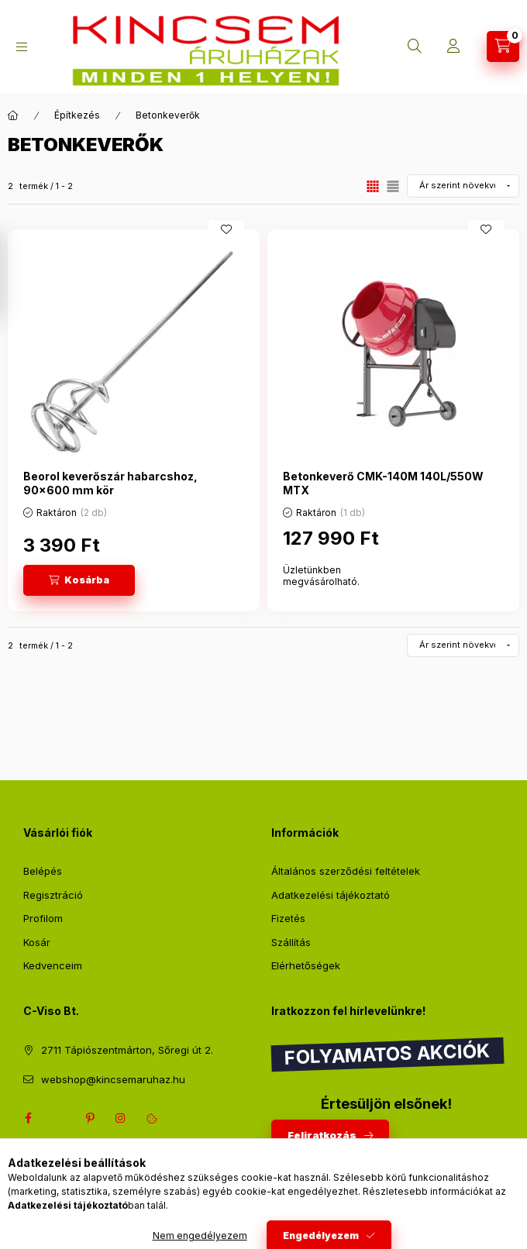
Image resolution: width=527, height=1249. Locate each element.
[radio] (393, 186)
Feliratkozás (322, 1135)
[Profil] (453, 46)
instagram (120, 1118)
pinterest (89, 1118)
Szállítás (291, 942)
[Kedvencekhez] (226, 229)
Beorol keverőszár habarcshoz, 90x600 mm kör (110, 483)
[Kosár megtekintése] (503, 46)
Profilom (43, 918)
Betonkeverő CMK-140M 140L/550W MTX (383, 483)
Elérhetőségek (305, 965)
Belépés (42, 871)
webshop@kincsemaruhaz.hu (113, 1079)
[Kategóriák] (22, 47)
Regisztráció (53, 895)
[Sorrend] (463, 186)
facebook (27, 1118)
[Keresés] (414, 46)
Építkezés (77, 115)
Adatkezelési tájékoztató (330, 895)
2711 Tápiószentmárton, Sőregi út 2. (127, 1050)
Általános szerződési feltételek (345, 871)
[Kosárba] (79, 580)
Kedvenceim (52, 965)
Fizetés (288, 918)
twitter (58, 1118)
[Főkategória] (13, 115)
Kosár (36, 942)
